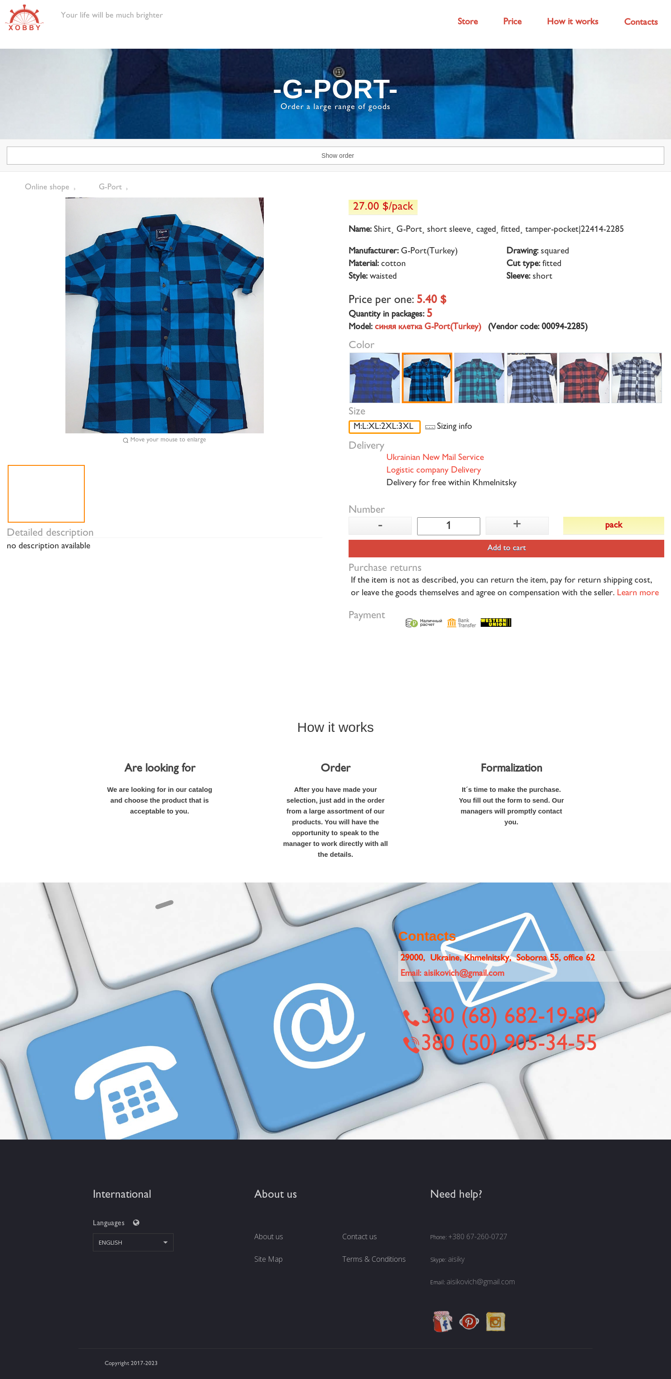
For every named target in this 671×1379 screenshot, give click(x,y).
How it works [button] (572, 22)
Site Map (268, 1259)
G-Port (110, 187)
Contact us (359, 1236)
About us (268, 1236)
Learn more (638, 593)
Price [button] (512, 22)
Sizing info (454, 427)
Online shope (47, 187)
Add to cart (506, 548)
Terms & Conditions (374, 1259)
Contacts (641, 22)
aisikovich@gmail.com (480, 1282)
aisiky (456, 1259)
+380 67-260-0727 (477, 1236)
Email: (452, 974)
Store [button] (468, 22)
